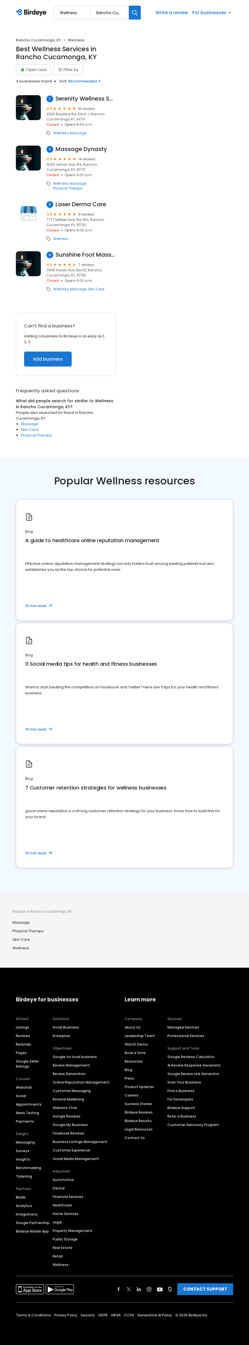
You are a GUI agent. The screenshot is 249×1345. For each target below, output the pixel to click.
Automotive (63, 1179)
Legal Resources (139, 1129)
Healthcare (62, 1205)
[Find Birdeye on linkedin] (139, 1289)
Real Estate (63, 1247)
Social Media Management (76, 1158)
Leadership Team (140, 1035)
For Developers (180, 1099)
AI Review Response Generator (194, 1065)
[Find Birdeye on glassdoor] (170, 1289)
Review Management (71, 1065)
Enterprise (61, 1035)
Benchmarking (28, 1167)
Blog (128, 1069)
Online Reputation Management (81, 1082)
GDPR (103, 1315)
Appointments (29, 1104)
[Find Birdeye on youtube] (160, 1289)
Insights (23, 1159)
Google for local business (75, 1056)
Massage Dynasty (81, 149)
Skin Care (96, 289)
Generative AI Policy (154, 1315)
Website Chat (65, 1107)
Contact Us (135, 1137)
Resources (134, 1061)
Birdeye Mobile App (32, 1231)
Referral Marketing (68, 1099)
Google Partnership (33, 1222)
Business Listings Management (80, 1141)
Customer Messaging (72, 1090)
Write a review (172, 12)
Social (21, 1095)
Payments (25, 1121)
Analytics (24, 1205)
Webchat (24, 1087)
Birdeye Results (138, 1120)
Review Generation (69, 1073)
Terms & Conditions (33, 1315)
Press (129, 1078)
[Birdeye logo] (32, 13)
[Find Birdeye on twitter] (129, 1289)
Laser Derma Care (81, 204)
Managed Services (183, 1027)
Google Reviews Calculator (190, 1056)
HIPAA (116, 1315)
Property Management (72, 1230)
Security (88, 1315)
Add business (48, 359)
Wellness (61, 133)
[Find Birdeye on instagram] (149, 1289)
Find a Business (180, 1090)
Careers (132, 1095)
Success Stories (138, 1103)
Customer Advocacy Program (193, 1124)
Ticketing (24, 1176)
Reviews (23, 1035)
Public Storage (65, 1239)
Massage (78, 133)
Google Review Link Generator (193, 1073)
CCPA (129, 1315)
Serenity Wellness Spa (86, 98)
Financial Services (68, 1196)
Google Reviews (66, 1116)
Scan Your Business (184, 1082)
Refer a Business (181, 1116)
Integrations (27, 1214)
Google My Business (70, 1124)
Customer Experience (71, 1150)
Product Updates (139, 1086)
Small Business (66, 1027)
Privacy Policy (65, 1315)
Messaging (25, 1142)
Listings (22, 1027)
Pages (21, 1052)
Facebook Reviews (68, 1133)
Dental (59, 1188)
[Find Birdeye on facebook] (118, 1289)
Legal (57, 1222)
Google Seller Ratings (27, 1064)
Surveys (22, 1150)
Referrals (23, 1044)
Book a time (135, 1052)
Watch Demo (136, 1044)
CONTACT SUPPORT (205, 1289)
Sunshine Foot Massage (86, 254)
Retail (58, 1256)
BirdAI (20, 1197)
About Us (133, 1027)
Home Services (65, 1213)
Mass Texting (27, 1112)
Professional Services (185, 1035)
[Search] (135, 13)
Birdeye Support (181, 1107)
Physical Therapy (67, 188)
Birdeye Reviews (139, 1112)
